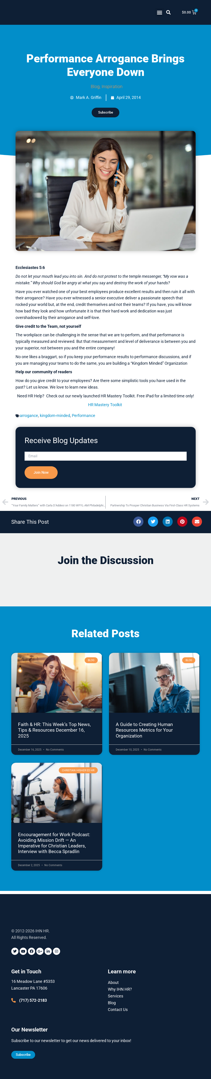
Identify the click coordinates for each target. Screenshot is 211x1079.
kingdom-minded (55, 418)
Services (115, 995)
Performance (83, 418)
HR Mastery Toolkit (105, 407)
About (113, 982)
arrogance (29, 418)
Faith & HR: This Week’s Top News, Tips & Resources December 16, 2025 (54, 733)
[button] (159, 12)
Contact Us (118, 1009)
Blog (95, 86)
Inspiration (112, 86)
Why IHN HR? (120, 989)
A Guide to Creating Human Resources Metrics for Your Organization (144, 733)
